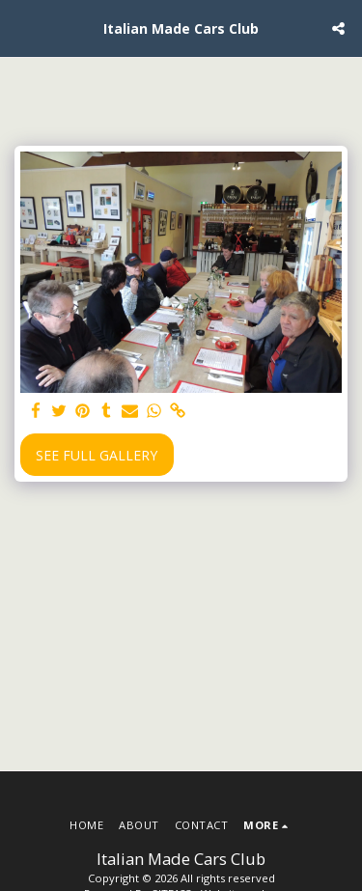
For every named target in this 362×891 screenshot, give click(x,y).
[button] (21, 27)
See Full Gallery (96, 455)
